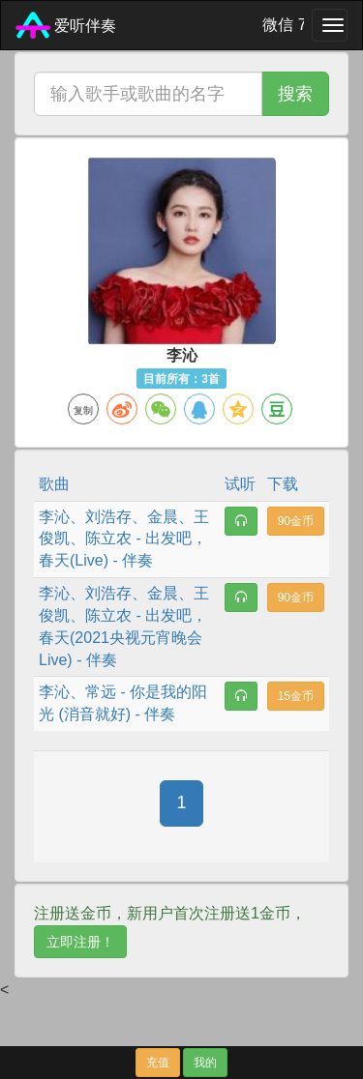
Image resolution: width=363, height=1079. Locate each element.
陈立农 (108, 538)
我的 (205, 1062)
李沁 (54, 517)
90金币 (296, 521)
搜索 (295, 93)
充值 (157, 1062)
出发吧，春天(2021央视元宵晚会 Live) (123, 637)
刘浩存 (108, 517)
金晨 (162, 517)
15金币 (296, 696)
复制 (83, 410)
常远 (100, 692)
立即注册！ (80, 941)
